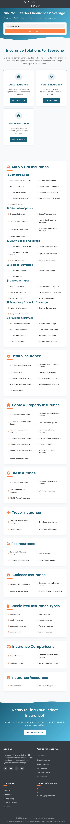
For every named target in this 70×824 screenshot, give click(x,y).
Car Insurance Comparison (49, 186)
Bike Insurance (15, 614)
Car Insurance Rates (17, 237)
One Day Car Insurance (47, 308)
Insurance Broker (16, 686)
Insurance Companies (47, 686)
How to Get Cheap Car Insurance (47, 221)
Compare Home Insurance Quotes (49, 414)
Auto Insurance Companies (20, 324)
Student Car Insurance (47, 261)
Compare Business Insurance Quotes (49, 584)
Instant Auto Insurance (18, 308)
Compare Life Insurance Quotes (48, 482)
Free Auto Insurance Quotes (49, 198)
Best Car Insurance (17, 186)
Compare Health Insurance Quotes (49, 365)
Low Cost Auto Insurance (19, 229)
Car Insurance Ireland (47, 271)
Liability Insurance (16, 620)
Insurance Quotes (16, 204)
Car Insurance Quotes (18, 192)
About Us (7, 790)
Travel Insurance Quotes (48, 522)
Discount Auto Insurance (19, 221)
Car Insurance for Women (48, 246)
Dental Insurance (16, 373)
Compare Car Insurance (19, 198)
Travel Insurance (16, 529)
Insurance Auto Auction (47, 336)
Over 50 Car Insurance (18, 261)
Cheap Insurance (16, 656)
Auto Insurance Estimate (48, 341)
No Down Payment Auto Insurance (48, 229)
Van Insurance (15, 632)
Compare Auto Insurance (48, 192)
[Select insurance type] (35, 26)
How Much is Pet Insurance (19, 560)
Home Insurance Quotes (48, 423)
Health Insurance (43, 760)
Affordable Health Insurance (20, 365)
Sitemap (6, 807)
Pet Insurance (42, 776)
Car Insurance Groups (18, 336)
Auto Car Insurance (17, 286)
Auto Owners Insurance (18, 330)
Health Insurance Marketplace (21, 378)
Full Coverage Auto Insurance (50, 292)
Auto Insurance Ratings (47, 324)
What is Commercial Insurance (50, 591)
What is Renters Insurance (19, 458)
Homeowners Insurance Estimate (18, 431)
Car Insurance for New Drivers (21, 246)
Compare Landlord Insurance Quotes (20, 422)
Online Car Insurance (17, 341)
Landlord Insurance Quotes (20, 444)
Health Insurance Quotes (48, 378)
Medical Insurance (16, 390)
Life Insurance (42, 768)
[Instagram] (36, 6)
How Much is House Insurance (50, 438)
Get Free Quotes (35, 31)
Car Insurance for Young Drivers (19, 253)
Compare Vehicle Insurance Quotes (49, 656)
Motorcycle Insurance (18, 626)
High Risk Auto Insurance (48, 254)
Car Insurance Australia (18, 271)
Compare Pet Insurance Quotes (19, 553)
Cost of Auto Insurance (47, 214)
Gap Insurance (44, 614)
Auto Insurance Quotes (47, 180)
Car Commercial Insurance (49, 286)
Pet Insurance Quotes (47, 560)
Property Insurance (46, 444)
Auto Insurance (42, 756)
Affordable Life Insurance (19, 482)
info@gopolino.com (36, 2)
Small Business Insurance (19, 591)
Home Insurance (43, 764)
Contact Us (7, 794)
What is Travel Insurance (48, 529)
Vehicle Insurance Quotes (48, 663)
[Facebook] (31, 6)
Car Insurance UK (16, 276)
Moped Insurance (45, 620)
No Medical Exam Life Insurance (17, 491)
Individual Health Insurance (49, 384)
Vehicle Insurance (45, 632)
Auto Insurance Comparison (20, 180)
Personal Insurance (46, 626)
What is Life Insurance (47, 491)
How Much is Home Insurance (20, 438)
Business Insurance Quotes (20, 584)
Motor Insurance (16, 298)
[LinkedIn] (39, 6)
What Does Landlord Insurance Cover (21, 451)
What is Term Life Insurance (20, 498)
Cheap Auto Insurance (18, 214)
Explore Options (18, 100)
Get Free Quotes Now (34, 732)
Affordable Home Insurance (20, 414)
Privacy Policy (8, 798)
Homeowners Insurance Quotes (47, 431)
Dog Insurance (44, 553)
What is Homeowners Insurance (47, 451)
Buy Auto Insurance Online (48, 330)
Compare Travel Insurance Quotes (20, 522)
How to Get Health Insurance (20, 384)
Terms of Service (10, 803)
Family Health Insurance (48, 373)
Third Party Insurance (47, 298)
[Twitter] (34, 6)
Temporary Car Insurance (19, 314)
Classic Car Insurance (18, 292)
